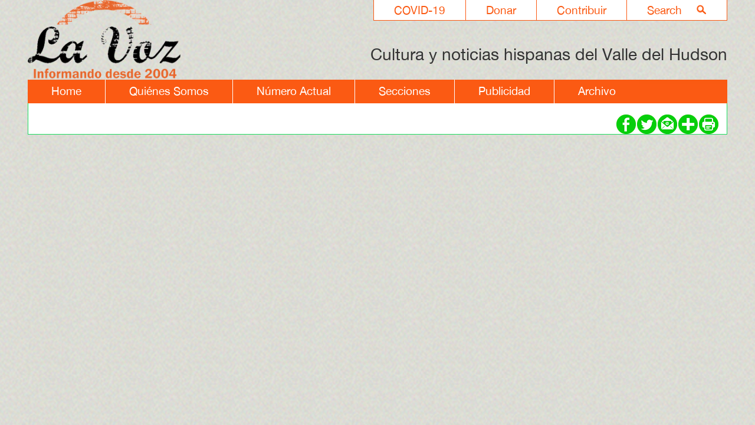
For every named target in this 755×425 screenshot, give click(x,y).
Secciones (405, 91)
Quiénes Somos (169, 91)
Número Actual (294, 91)
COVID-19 (419, 10)
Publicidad (504, 91)
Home (66, 91)
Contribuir (581, 10)
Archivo (597, 91)
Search (664, 10)
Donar (501, 10)
